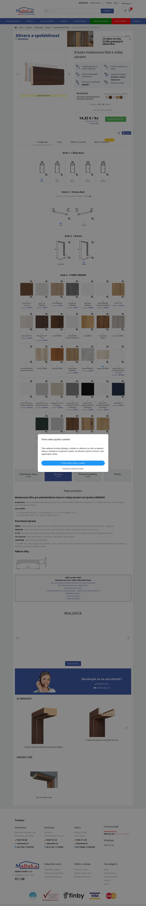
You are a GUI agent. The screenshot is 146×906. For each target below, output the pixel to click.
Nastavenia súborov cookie (73, 468)
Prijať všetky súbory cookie (73, 463)
